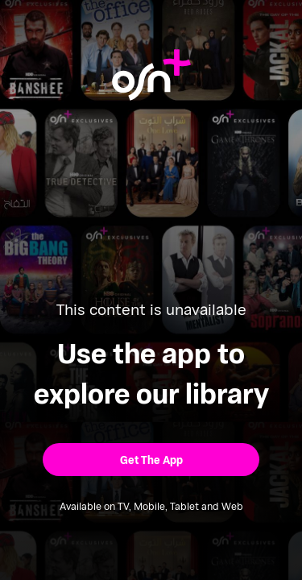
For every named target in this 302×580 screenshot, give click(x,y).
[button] (151, 459)
